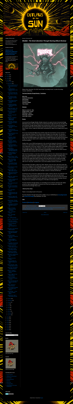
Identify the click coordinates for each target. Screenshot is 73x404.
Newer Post (25, 212)
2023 (8, 80)
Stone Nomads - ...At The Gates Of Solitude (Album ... (12, 292)
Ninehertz (8, 380)
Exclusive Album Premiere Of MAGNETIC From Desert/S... (12, 101)
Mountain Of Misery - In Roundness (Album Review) (12, 153)
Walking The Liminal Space (12, 376)
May (9, 307)
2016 (8, 327)
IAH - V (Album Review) (12, 217)
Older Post (65, 212)
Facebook (24, 202)
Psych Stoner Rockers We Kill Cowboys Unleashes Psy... (13, 93)
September (10, 300)
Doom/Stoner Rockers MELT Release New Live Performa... (12, 145)
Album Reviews (38, 207)
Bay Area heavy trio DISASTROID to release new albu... (12, 126)
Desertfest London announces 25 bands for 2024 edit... (13, 236)
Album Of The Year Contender (31, 207)
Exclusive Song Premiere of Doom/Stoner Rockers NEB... (13, 86)
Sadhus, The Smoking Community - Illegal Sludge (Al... (12, 160)
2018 (8, 324)
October (9, 298)
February (9, 313)
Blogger (41, 397)
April (9, 309)
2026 (8, 74)
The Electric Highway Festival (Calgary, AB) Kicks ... (12, 240)
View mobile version (45, 214)
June (9, 305)
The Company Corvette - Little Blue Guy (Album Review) (12, 97)
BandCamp (30, 202)
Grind (53, 207)
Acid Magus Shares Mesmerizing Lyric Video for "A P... (13, 90)
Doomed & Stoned (10, 379)
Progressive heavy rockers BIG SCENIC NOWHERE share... (13, 232)
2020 (8, 320)
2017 (8, 326)
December (10, 81)
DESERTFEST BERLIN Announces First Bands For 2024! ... (12, 278)
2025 (8, 76)
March (9, 311)
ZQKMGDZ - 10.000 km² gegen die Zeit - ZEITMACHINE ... (12, 118)
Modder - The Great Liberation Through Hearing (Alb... (12, 209)
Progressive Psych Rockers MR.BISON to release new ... (13, 173)
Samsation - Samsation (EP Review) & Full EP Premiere (13, 180)
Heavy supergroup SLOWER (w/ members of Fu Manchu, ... (13, 288)
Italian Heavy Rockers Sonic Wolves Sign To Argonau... (13, 134)
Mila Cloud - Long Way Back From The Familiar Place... (13, 255)
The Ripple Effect (10, 383)
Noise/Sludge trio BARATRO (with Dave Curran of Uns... (13, 205)
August (9, 302)
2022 (8, 317)
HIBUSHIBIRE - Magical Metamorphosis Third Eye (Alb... (12, 141)
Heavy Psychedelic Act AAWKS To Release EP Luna (12, 262)
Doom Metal (50, 207)
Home (45, 212)
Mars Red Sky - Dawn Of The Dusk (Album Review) (12, 112)
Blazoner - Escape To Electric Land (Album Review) (12, 271)
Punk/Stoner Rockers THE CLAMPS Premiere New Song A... (12, 193)
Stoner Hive (9, 382)
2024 (8, 78)
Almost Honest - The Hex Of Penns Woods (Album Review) (13, 201)
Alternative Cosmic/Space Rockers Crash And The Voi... (12, 186)
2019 (8, 322)
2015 (8, 329)
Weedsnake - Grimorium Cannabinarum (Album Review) (12, 122)
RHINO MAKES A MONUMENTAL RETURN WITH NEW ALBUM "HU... (13, 149)
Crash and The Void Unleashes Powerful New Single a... (13, 130)
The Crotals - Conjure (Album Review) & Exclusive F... (12, 138)
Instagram (36, 202)
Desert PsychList (10, 374)
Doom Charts (9, 377)
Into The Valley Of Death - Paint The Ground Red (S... (12, 164)
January (9, 314)
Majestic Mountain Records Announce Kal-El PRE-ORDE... (13, 281)
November (10, 83)
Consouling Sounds (45, 207)
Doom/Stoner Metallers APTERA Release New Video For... (12, 105)
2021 (8, 318)
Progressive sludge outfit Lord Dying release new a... (12, 197)
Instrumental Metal (58, 207)
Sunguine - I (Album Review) (13, 219)
